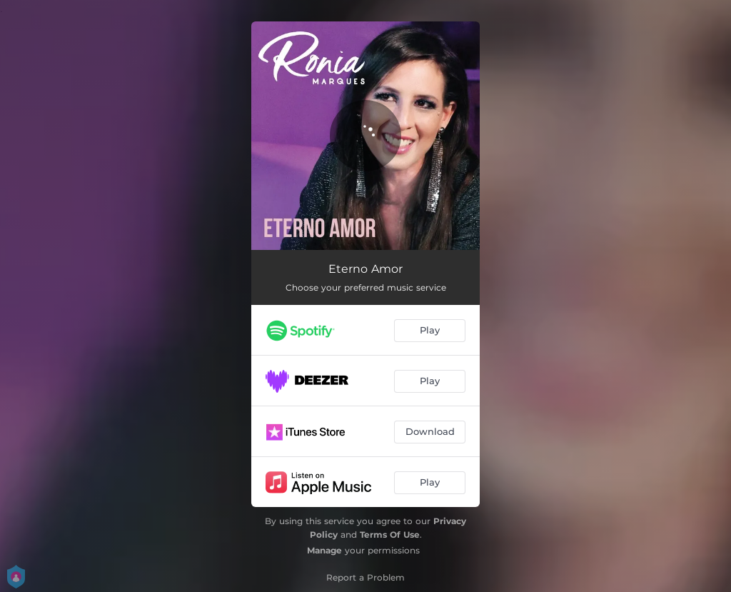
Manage (324, 550)
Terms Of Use (390, 534)
